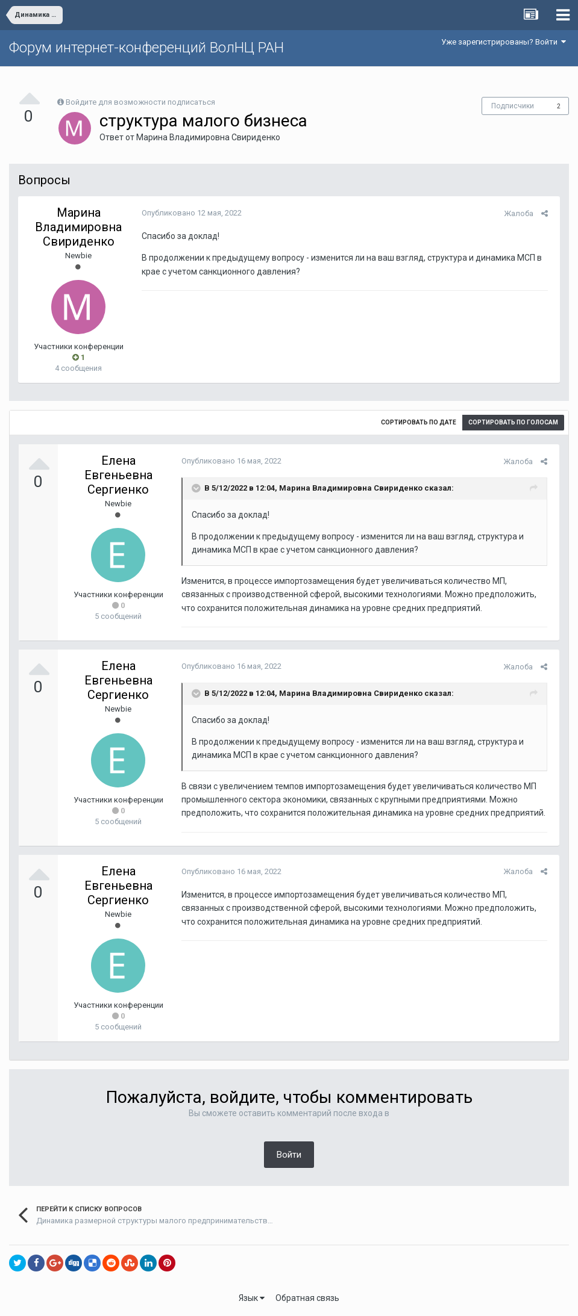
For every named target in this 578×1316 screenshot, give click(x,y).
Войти (289, 1154)
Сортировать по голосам (513, 422)
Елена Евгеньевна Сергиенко (118, 475)
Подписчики (512, 106)
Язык (252, 1298)
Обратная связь (307, 1298)
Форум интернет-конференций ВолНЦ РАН (146, 47)
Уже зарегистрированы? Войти (503, 41)
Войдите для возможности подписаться (140, 102)
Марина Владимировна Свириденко (208, 137)
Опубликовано (189, 212)
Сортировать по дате (418, 422)
